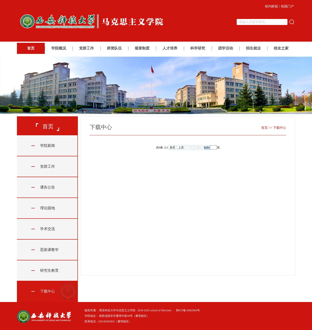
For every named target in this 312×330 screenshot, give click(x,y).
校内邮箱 (271, 6)
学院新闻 (47, 146)
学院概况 (58, 48)
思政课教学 (49, 250)
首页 (31, 48)
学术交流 (47, 229)
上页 (181, 147)
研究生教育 (49, 270)
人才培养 (169, 48)
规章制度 (142, 48)
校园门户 (287, 6)
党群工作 (86, 48)
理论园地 (47, 208)
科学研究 (197, 48)
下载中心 (47, 291)
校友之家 (281, 48)
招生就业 (253, 48)
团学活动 (225, 48)
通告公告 (47, 187)
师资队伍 (114, 48)
